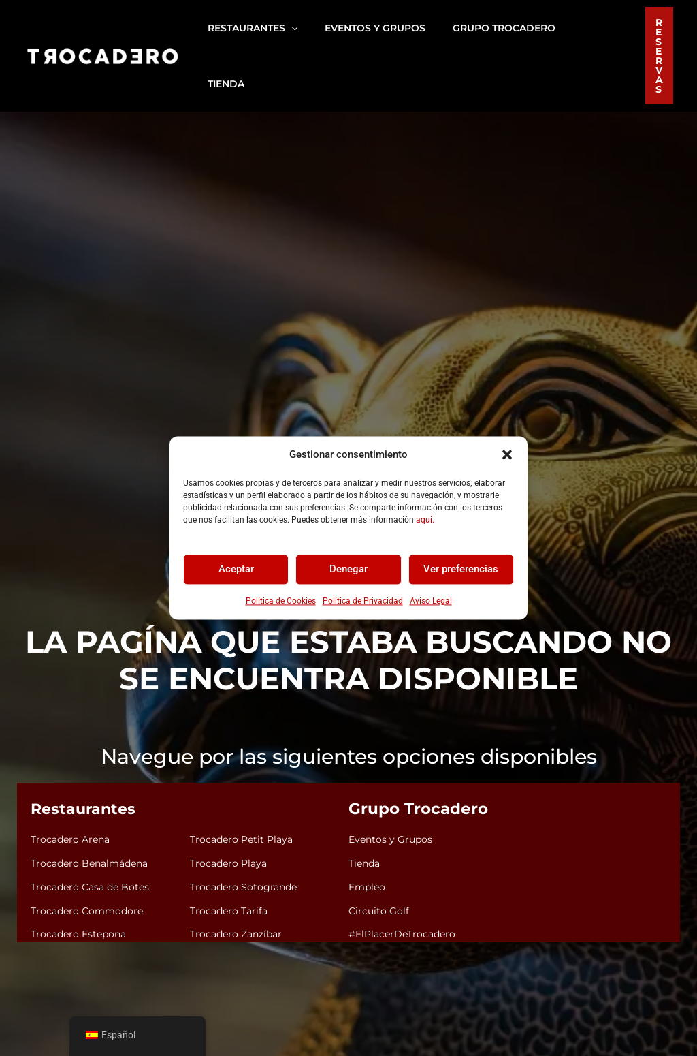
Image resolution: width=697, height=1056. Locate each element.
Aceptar (236, 569)
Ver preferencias (460, 569)
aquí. (425, 520)
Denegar (348, 569)
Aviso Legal (431, 601)
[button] (507, 455)
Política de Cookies (281, 601)
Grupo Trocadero (413, 755)
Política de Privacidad (363, 601)
